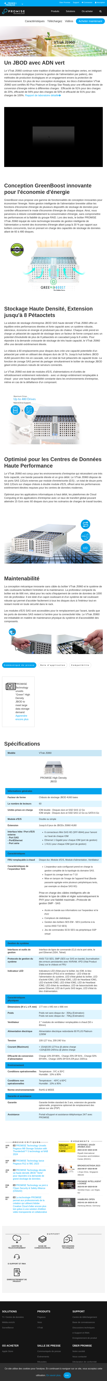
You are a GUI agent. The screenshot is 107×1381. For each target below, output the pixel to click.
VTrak (40, 1312)
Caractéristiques (33, 21)
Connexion (87, 2)
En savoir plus (53, 1375)
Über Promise (64, 2)
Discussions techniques (83, 1312)
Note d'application (52, 665)
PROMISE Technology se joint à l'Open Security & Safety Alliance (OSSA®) (30, 1188)
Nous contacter (79, 1341)
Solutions (70, 11)
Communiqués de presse (49, 1335)
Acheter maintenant (90, 21)
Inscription (100, 2)
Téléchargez (53, 21)
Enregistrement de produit (84, 1322)
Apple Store (7, 1335)
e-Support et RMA (80, 1317)
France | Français (10, 4)
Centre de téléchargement (84, 1301)
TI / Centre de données (13, 1301)
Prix (39, 1351)
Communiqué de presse (19, 665)
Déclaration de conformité (84, 1346)
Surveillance (8, 1312)
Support (76, 2)
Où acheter (87, 11)
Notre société (78, 1335)
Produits (55, 11)
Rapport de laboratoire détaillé (43, 95)
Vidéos (68, 21)
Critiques (41, 1356)
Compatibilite (80, 665)
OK (67, 1375)
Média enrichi (8, 1306)
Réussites (42, 1346)
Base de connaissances (83, 1306)
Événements (43, 1341)
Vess (39, 1306)
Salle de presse (49, 1329)
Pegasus (41, 1301)
